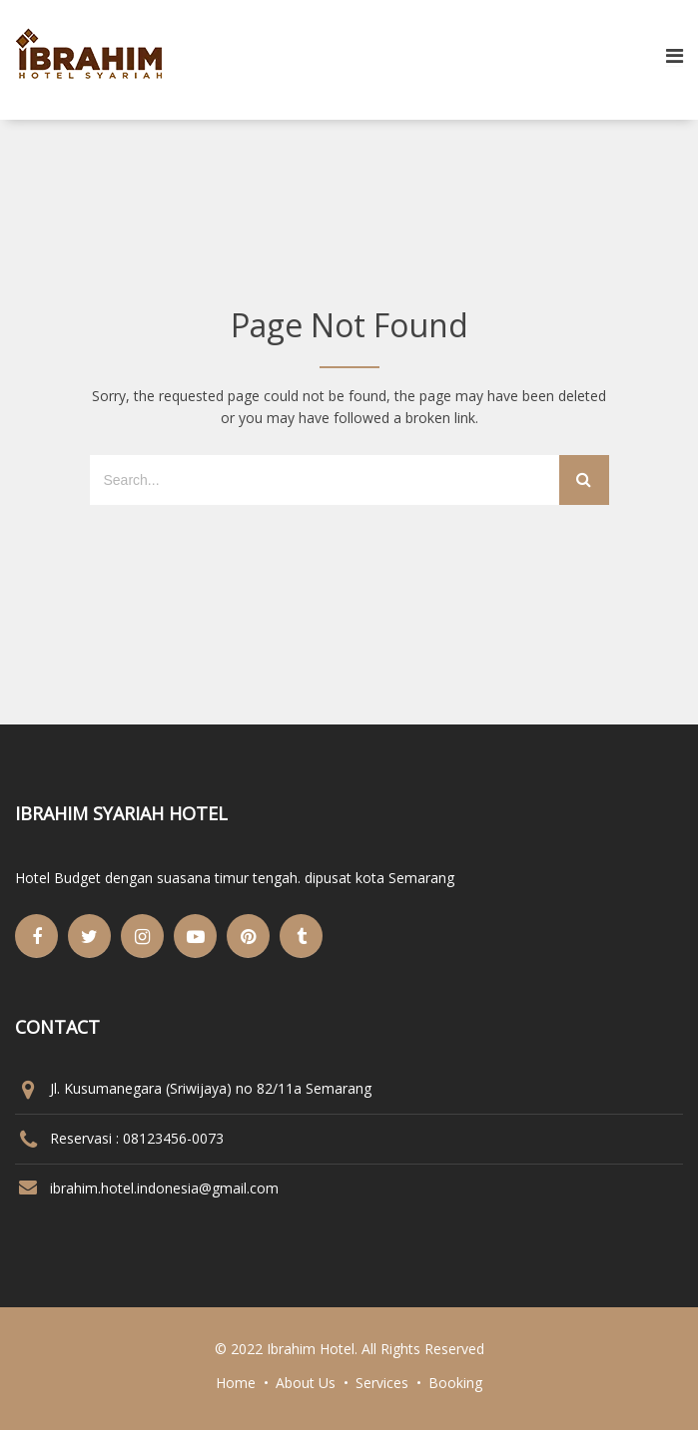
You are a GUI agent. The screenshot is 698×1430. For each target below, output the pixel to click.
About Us (306, 1382)
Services (381, 1382)
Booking (455, 1382)
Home (236, 1382)
